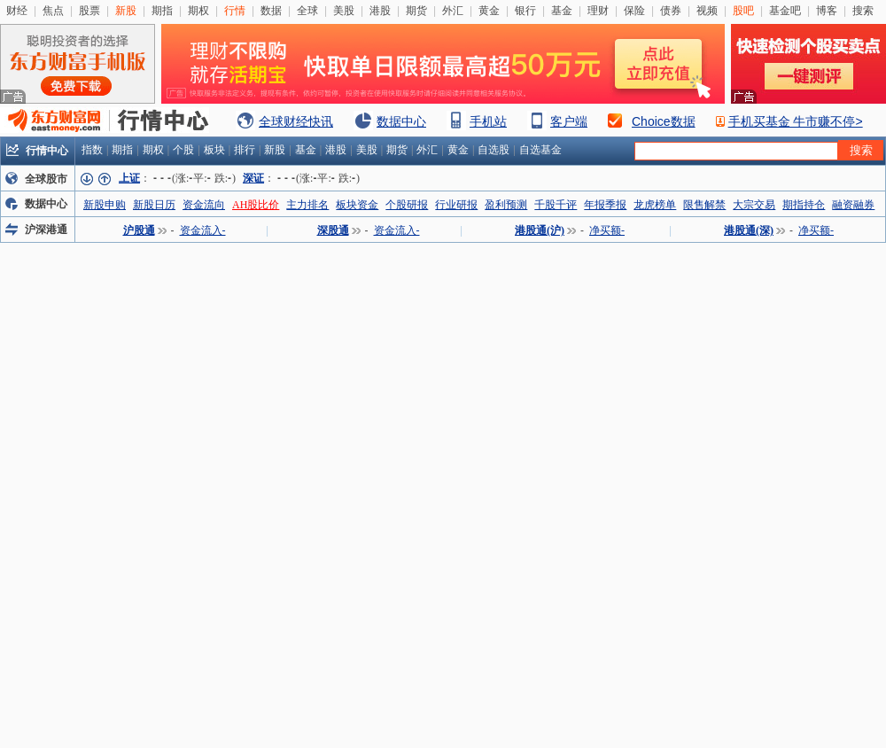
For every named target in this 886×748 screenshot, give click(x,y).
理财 (598, 10)
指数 (92, 150)
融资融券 (853, 205)
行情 (234, 10)
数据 (271, 10)
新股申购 (104, 205)
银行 (525, 10)
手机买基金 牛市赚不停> (795, 121)
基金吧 (785, 10)
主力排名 (307, 205)
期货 (416, 10)
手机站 (488, 121)
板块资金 (357, 205)
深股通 (333, 230)
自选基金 (540, 150)
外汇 (452, 10)
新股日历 (154, 205)
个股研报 (406, 205)
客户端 (568, 121)
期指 (162, 10)
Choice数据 (664, 121)
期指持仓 (803, 205)
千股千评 (555, 205)
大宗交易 (754, 205)
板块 (214, 150)
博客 (826, 10)
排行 (244, 150)
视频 (707, 10)
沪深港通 (46, 229)
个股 (183, 150)
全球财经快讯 (296, 121)
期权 (198, 10)
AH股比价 (255, 205)
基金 (561, 10)
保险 (634, 10)
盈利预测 (506, 205)
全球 (307, 10)
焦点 (53, 10)
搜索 (863, 10)
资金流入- (203, 230)
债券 (670, 10)
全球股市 (46, 179)
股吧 (743, 10)
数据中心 (401, 121)
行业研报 (456, 205)
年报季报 (605, 205)
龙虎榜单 (654, 205)
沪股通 (139, 230)
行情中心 (47, 150)
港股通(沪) (539, 230)
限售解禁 (704, 205)
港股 (380, 10)
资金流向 (204, 205)
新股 (125, 10)
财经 (16, 10)
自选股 (493, 150)
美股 (343, 10)
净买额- (607, 230)
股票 (89, 10)
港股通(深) (748, 230)
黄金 (489, 10)
